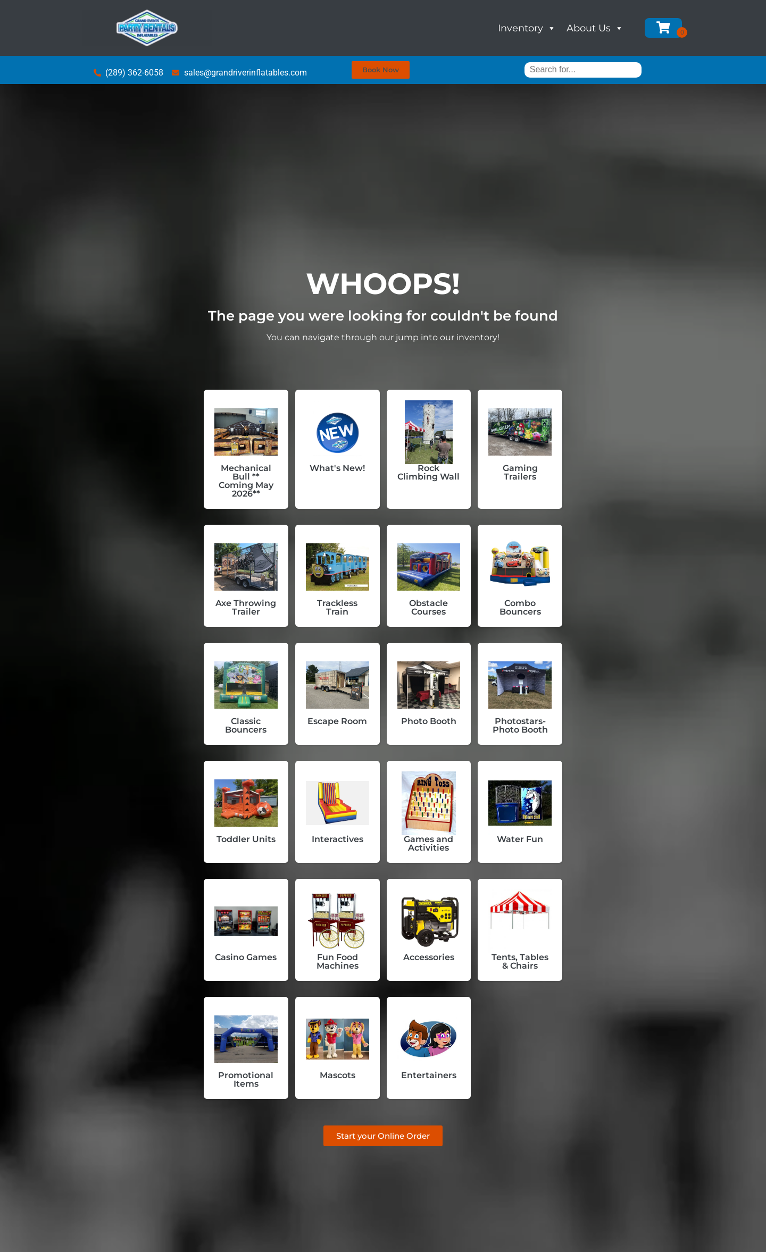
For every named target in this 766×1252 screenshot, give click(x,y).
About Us (595, 28)
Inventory (527, 28)
